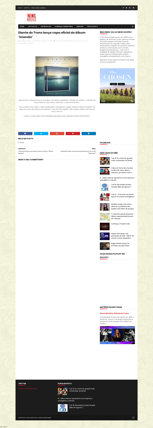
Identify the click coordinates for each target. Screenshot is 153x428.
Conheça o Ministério (64, 26)
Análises (80, 26)
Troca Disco (92, 26)
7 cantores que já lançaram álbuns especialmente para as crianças (122, 216)
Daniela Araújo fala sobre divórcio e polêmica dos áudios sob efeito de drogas (122, 206)
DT (81, 41)
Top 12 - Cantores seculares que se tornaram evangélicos (123, 195)
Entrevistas (46, 26)
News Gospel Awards (38, 8)
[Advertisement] (57, 51)
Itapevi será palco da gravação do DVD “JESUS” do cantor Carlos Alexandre (122, 236)
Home (22, 26)
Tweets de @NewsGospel (27, 389)
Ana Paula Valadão (62, 41)
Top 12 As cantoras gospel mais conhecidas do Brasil (121, 159)
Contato (27, 8)
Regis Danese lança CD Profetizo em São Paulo (120, 244)
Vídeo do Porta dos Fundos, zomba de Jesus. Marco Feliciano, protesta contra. (122, 170)
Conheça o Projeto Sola (120, 224)
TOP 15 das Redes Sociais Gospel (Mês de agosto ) (121, 186)
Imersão (31, 43)
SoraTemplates (31, 418)
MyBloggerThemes (45, 418)
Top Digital (32, 26)
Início (20, 8)
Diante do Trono (74, 41)
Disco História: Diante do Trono (114, 313)
